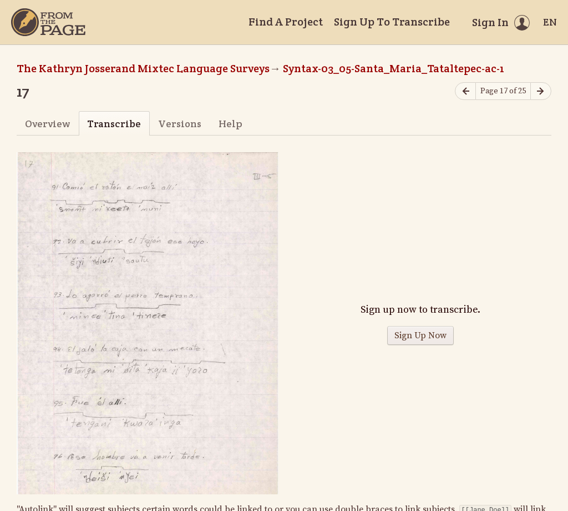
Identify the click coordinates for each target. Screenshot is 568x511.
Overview (47, 123)
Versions (179, 123)
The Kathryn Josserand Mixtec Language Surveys (143, 68)
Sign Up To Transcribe (392, 21)
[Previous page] (465, 91)
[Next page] (540, 91)
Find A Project (285, 21)
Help (230, 123)
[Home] (48, 22)
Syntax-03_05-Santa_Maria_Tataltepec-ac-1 (393, 68)
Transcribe (114, 123)
